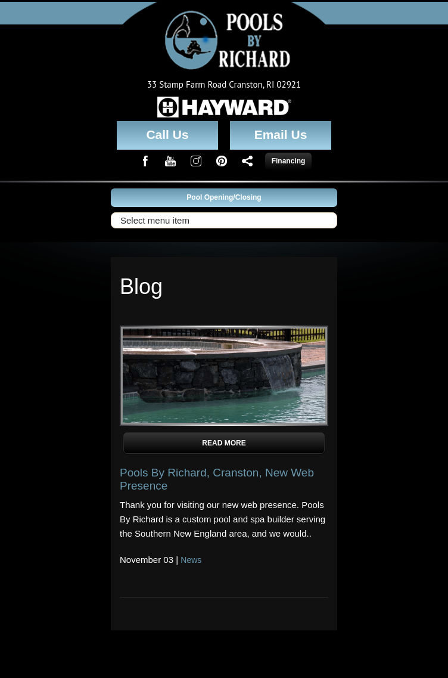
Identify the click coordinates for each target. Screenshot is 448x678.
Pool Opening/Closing (223, 197)
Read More (223, 443)
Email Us (280, 134)
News (191, 560)
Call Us (167, 134)
